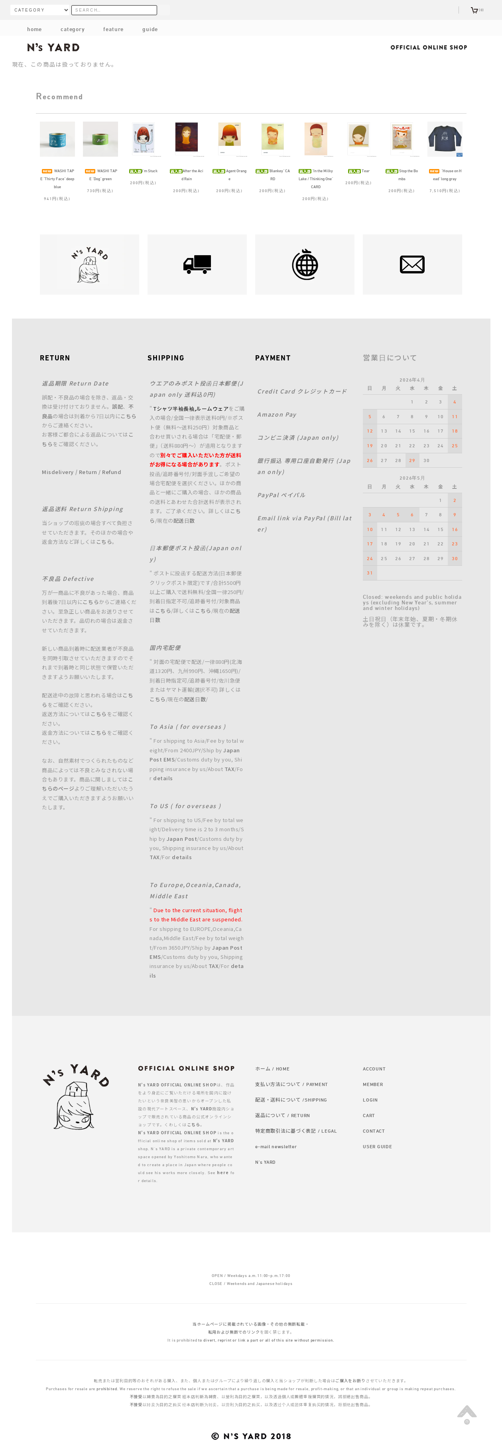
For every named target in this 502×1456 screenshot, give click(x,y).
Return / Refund (100, 472)
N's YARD (265, 1162)
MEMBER (373, 1084)
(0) (477, 10)
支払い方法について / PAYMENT (291, 1084)
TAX (229, 769)
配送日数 (184, 520)
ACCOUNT (374, 1068)
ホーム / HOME (272, 1068)
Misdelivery (58, 472)
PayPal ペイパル (281, 495)
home (34, 29)
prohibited (106, 1388)
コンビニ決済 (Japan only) (298, 437)
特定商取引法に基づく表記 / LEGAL (296, 1130)
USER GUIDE (377, 1146)
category (66, 29)
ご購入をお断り (350, 1380)
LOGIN (370, 1099)
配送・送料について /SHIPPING (291, 1099)
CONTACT (374, 1130)
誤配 (117, 406)
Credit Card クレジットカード (302, 391)
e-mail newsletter (276, 1146)
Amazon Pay (277, 414)
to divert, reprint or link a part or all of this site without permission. (266, 1340)
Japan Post (182, 838)
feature (107, 29)
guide (143, 29)
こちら (128, 416)
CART (369, 1115)
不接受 (136, 1396)
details (163, 778)
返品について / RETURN (282, 1115)
